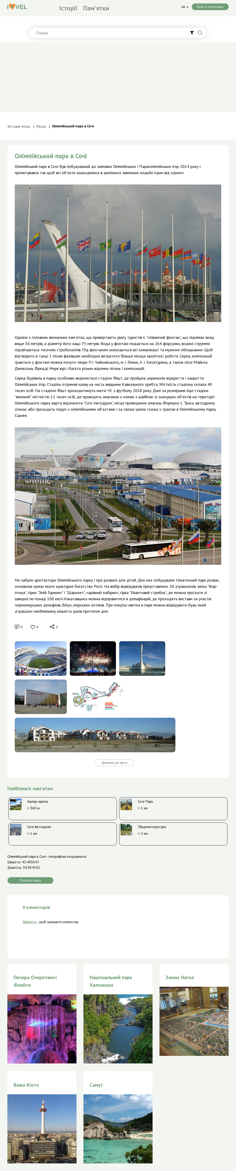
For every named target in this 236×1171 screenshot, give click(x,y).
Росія (41, 126)
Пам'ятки (96, 8)
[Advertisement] (118, 77)
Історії (68, 8)
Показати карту (30, 880)
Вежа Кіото (26, 1085)
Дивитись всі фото (114, 763)
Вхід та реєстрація (210, 7)
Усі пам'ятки (18, 126)
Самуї (96, 1085)
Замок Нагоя (180, 977)
